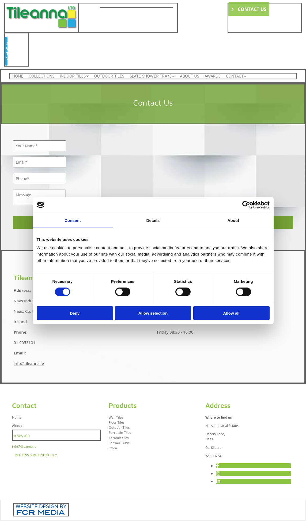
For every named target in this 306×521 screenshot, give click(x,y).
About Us (189, 76)
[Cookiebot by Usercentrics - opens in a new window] (246, 205)
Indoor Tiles (73, 76)
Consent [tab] (73, 220)
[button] (248, 9)
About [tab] (233, 220)
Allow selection (153, 313)
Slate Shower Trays (151, 76)
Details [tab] (153, 220)
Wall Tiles (116, 417)
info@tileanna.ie (29, 363)
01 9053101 (21, 436)
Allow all (231, 313)
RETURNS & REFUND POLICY (36, 455)
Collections (41, 76)
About (17, 425)
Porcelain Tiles (120, 432)
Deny (75, 313)
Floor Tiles (116, 422)
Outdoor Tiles (109, 76)
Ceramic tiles (119, 438)
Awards (213, 76)
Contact (235, 76)
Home (17, 76)
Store (113, 448)
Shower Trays (119, 443)
